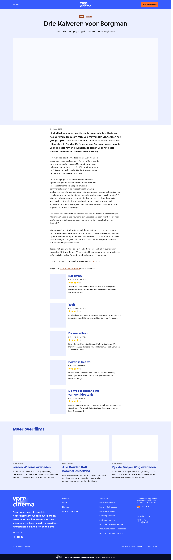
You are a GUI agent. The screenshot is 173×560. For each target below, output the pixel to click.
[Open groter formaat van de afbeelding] (124, 171)
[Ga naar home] (85, 4)
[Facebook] (22, 537)
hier (94, 261)
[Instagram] (14, 537)
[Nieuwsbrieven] (149, 4)
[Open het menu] (17, 4)
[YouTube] (18, 537)
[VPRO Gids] (142, 521)
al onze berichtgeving (70, 268)
